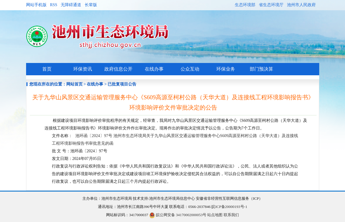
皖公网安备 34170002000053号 (178, 215)
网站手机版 (36, 5)
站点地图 (214, 215)
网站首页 (74, 84)
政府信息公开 (118, 68)
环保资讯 (82, 68)
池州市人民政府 (301, 5)
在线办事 (154, 68)
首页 (47, 68)
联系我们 (231, 215)
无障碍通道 (71, 5)
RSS (53, 5)
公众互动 (190, 68)
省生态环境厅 (271, 5)
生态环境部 (245, 5)
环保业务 (225, 68)
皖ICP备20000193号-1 (229, 206)
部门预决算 (261, 68)
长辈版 (91, 5)
